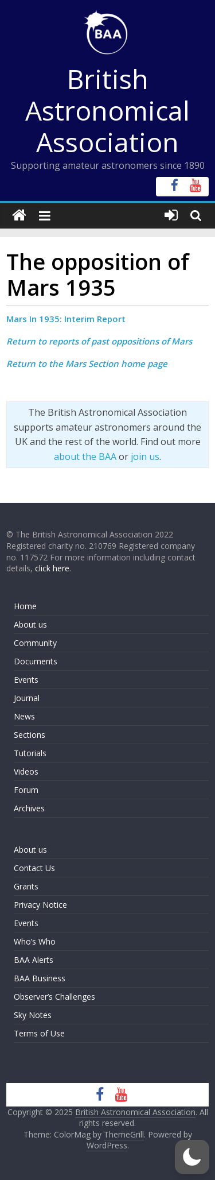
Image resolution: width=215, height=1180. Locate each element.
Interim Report (95, 318)
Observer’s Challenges (54, 996)
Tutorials (30, 753)
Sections (29, 734)
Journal (27, 697)
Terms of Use (39, 1033)
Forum (26, 789)
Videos (26, 771)
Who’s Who (35, 941)
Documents (35, 661)
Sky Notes (33, 1014)
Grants (26, 886)
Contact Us (34, 867)
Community (35, 642)
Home (25, 606)
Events (26, 679)
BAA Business (39, 978)
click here (52, 568)
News (24, 716)
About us (30, 624)
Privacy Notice (40, 904)
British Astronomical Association (107, 110)
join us (145, 456)
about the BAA (85, 456)
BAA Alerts (33, 959)
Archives (29, 808)
